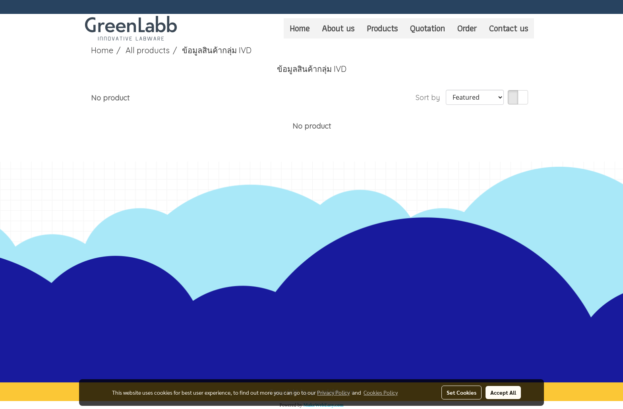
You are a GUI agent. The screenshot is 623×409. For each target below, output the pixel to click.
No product (110, 97)
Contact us (508, 28)
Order (467, 28)
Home (300, 28)
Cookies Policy (381, 392)
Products (382, 28)
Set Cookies (461, 392)
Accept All (503, 392)
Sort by (431, 97)
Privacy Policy (333, 392)
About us (338, 28)
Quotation (427, 28)
